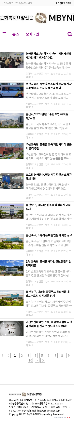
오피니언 (32, 34)
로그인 (58, 3)
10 (30, 360)
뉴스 (15, 34)
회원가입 (67, 3)
